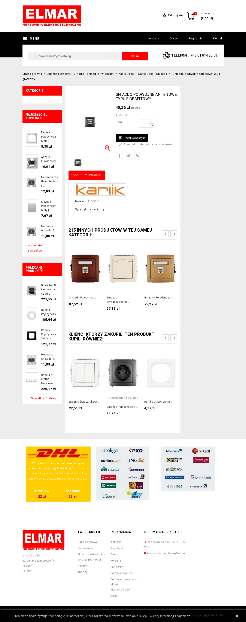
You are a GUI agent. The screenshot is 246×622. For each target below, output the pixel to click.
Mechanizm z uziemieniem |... (50, 181)
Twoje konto (89, 532)
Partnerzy (116, 566)
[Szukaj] (88, 56)
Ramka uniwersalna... (158, 401)
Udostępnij (119, 155)
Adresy (82, 565)
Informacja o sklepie (161, 532)
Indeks (80, 201)
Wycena (154, 38)
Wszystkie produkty (43, 398)
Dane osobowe (88, 542)
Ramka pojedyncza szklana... (48, 334)
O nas (174, 38)
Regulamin (196, 38)
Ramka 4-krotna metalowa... (48, 379)
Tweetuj (128, 155)
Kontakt (218, 38)
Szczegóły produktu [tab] (87, 175)
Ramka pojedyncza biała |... (48, 136)
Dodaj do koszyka (131, 138)
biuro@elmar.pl (178, 553)
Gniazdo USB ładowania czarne (49, 289)
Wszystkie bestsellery (35, 248)
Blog (113, 595)
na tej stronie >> (202, 616)
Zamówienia (86, 548)
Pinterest (137, 155)
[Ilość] (144, 124)
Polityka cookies (121, 573)
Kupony (83, 572)
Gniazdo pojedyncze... (83, 297)
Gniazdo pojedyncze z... (122, 406)
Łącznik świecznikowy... (84, 401)
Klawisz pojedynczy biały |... (48, 206)
